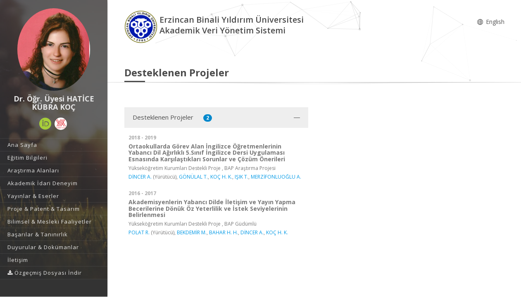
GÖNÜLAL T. (193, 176)
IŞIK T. (241, 176)
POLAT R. (139, 232)
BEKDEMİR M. (192, 232)
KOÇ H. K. (221, 176)
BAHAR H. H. (223, 232)
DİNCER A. (140, 176)
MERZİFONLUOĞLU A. (276, 176)
